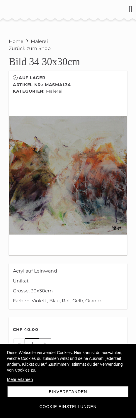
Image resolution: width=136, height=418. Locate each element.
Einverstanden (68, 391)
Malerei (54, 91)
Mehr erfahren (20, 379)
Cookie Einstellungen (67, 406)
